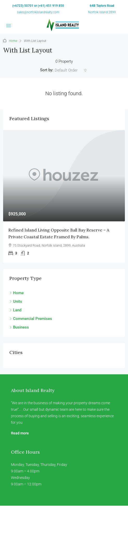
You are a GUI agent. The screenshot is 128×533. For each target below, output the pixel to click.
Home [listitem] (16, 293)
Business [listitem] (19, 327)
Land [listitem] (15, 310)
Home (13, 41)
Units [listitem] (15, 301)
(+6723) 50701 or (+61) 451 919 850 (38, 6)
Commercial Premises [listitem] (30, 318)
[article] (64, 196)
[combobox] (70, 70)
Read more (20, 433)
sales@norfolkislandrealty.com (38, 12)
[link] (64, 175)
